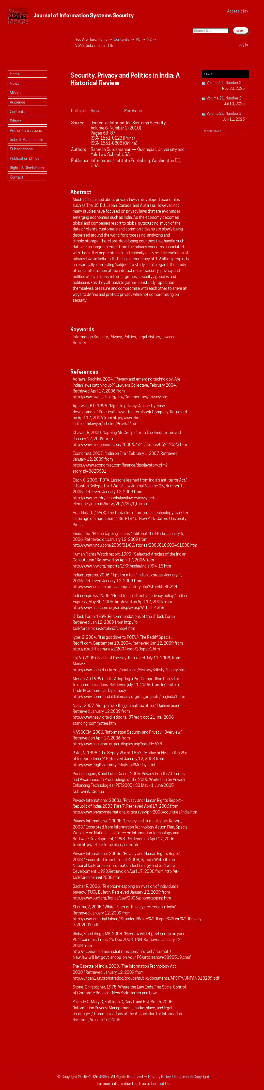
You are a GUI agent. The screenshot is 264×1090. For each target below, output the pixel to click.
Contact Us (160, 1083)
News (208, 73)
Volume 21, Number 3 (223, 86)
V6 (138, 39)
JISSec (104, 1076)
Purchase (133, 110)
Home (102, 39)
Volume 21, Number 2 (223, 101)
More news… (214, 130)
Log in (243, 44)
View (95, 110)
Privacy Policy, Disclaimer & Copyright (178, 1076)
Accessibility (237, 11)
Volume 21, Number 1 (223, 116)
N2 (149, 39)
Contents (121, 39)
